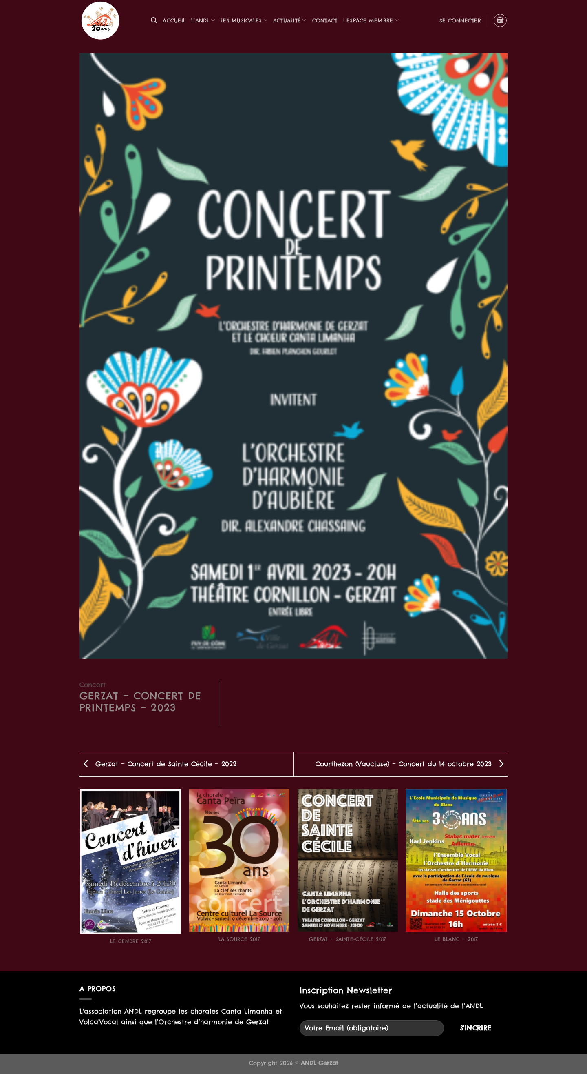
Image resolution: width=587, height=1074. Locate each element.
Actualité (290, 20)
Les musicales (244, 20)
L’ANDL (203, 20)
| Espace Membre (371, 20)
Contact (325, 20)
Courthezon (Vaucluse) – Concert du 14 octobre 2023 (409, 764)
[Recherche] (154, 20)
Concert (92, 684)
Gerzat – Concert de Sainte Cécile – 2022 (160, 764)
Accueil (174, 20)
